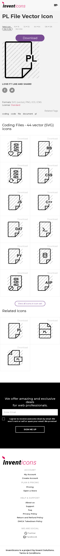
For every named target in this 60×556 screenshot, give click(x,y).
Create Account (30, 478)
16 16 (16, 27)
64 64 (37, 27)
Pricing (30, 487)
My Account (30, 474)
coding (5, 114)
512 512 (19, 29)
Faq (30, 510)
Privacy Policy (30, 514)
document (28, 114)
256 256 (7, 29)
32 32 (27, 27)
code (13, 114)
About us (30, 502)
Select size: (6, 27)
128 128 (48, 27)
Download (22, 138)
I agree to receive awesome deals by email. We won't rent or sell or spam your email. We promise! (32, 420)
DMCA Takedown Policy (30, 521)
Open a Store (30, 491)
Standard (15, 105)
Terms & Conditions (29, 553)
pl (36, 114)
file (19, 114)
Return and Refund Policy (30, 517)
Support (30, 506)
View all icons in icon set (30, 303)
